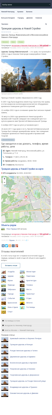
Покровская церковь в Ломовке (22, 369)
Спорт (10, 311)
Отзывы (21, 42)
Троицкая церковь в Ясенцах (21, 344)
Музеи (10, 280)
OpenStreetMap (38, 221)
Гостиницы (30, 307)
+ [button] (4, 179)
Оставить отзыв (10, 265)
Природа (11, 285)
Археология (12, 303)
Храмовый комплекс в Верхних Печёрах (25, 338)
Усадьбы (11, 271)
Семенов (38, 18)
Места (28, 289)
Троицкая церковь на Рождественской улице (28, 381)
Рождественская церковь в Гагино (24, 350)
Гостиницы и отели (11, 321)
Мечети (29, 303)
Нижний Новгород (7, 12)
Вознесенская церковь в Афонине (23, 363)
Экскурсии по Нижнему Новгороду (17, 325)
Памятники (30, 276)
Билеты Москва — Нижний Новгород (18, 330)
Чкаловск (4, 24)
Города (10, 294)
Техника (29, 285)
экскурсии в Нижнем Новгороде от (30, 45)
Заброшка (12, 289)
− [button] (4, 182)
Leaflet (30, 221)
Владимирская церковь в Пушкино (23, 387)
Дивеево (30, 18)
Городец (21, 18)
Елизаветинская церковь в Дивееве (24, 393)
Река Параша (12, 229)
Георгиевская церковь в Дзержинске (24, 375)
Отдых (28, 298)
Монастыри (30, 271)
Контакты (5, 42)
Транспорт (30, 294)
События (11, 298)
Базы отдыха (13, 307)
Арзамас (20, 12)
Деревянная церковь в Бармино (22, 357)
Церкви (11, 240)
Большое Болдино (8, 18)
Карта (13, 42)
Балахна (29, 12)
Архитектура (31, 280)
